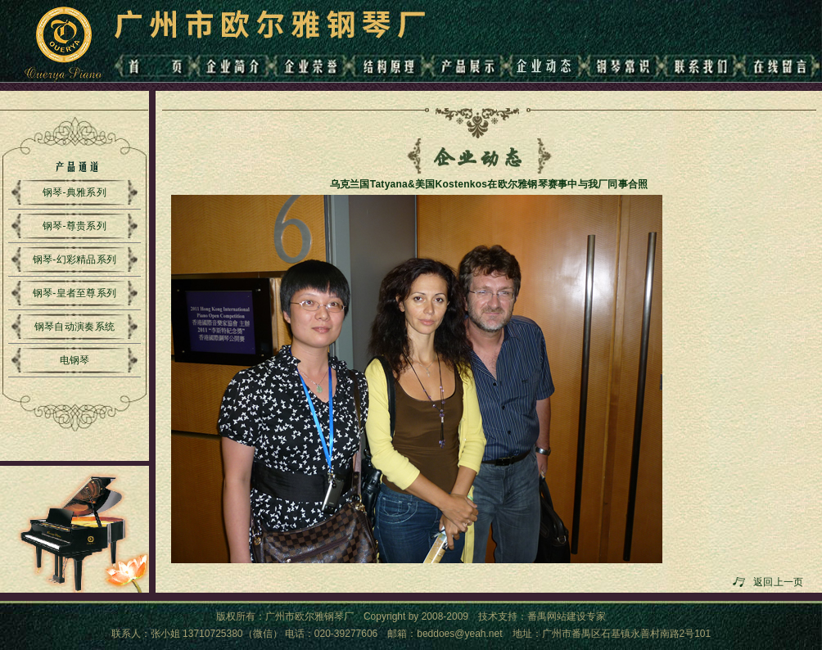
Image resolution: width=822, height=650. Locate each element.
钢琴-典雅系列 (74, 192)
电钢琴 (75, 360)
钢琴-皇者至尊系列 (74, 293)
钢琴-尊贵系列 (74, 226)
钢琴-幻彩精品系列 (74, 259)
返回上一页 (781, 582)
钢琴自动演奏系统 (74, 326)
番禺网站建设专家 (566, 616)
